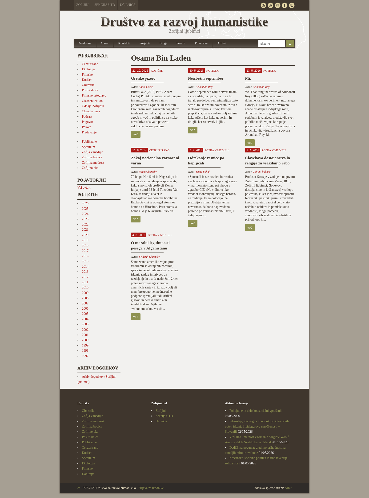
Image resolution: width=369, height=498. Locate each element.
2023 (85, 219)
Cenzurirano (90, 64)
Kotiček (87, 80)
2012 (85, 277)
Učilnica (128, 5)
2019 (85, 240)
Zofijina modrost (93, 162)
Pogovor (87, 122)
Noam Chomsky (148, 171)
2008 (85, 298)
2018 (85, 245)
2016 (85, 256)
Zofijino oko (90, 168)
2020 (85, 235)
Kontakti (124, 43)
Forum (180, 43)
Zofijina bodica (92, 157)
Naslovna (85, 43)
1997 (85, 356)
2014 (85, 266)
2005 (85, 313)
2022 (85, 224)
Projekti (144, 43)
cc (78, 488)
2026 (85, 203)
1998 (85, 350)
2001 (85, 335)
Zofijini (82, 5)
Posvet (86, 127)
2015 (85, 261)
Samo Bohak (203, 171)
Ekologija (88, 69)
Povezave (201, 43)
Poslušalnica (90, 90)
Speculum (88, 147)
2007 (85, 303)
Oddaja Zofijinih (93, 106)
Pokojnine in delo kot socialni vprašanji (255, 410)
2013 (85, 271)
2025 (85, 208)
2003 (85, 324)
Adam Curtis (146, 87)
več (135, 134)
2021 (85, 229)
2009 (85, 293)
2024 (85, 214)
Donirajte (88, 474)
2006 (85, 308)
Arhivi (221, 43)
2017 (85, 251)
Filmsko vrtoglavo (94, 95)
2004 (85, 319)
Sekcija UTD (104, 5)
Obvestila (88, 85)
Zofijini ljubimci (262, 171)
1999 (85, 345)
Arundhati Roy (204, 87)
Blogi (163, 43)
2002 (85, 329)
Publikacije (89, 141)
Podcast (87, 116)
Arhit (288, 488)
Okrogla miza (91, 111)
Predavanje (89, 132)
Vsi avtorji (84, 187)
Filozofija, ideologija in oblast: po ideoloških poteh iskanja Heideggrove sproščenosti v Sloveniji (257, 427)
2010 (85, 287)
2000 (85, 340)
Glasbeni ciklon (92, 101)
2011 (85, 282)
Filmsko (87, 74)
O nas (104, 43)
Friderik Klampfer (149, 256)
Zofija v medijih (92, 152)
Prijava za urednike (151, 488)
